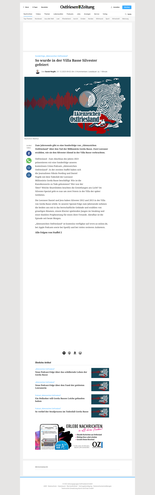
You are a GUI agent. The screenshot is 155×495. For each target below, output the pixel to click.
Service (96, 14)
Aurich (75, 19)
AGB (45, 486)
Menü (25, 7)
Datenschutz (52, 486)
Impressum (62, 486)
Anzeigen (87, 14)
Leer (58, 19)
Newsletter (44, 7)
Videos (38, 14)
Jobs (78, 14)
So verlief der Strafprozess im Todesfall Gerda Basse (61, 411)
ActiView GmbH (88, 488)
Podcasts (70, 14)
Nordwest (38, 19)
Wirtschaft (116, 19)
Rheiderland (66, 19)
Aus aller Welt (49, 19)
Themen (47, 14)
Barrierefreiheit (72, 486)
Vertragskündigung (85, 486)
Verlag (105, 14)
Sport (108, 19)
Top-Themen (28, 19)
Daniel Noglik (50, 71)
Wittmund (99, 19)
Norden (90, 19)
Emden (83, 19)
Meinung (125, 19)
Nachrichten (28, 14)
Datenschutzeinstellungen (102, 486)
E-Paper (35, 7)
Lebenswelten (58, 14)
